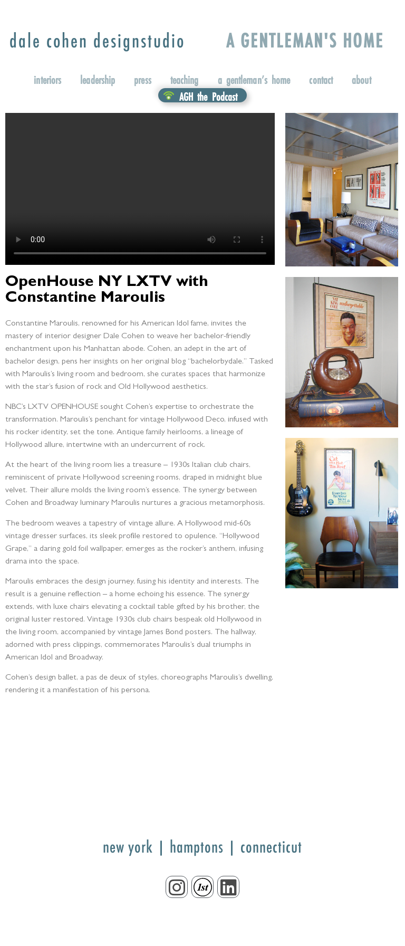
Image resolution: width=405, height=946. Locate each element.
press (142, 79)
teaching (184, 79)
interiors (47, 79)
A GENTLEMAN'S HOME (305, 41)
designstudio (97, 41)
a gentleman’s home (254, 79)
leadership (97, 79)
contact (321, 79)
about (361, 79)
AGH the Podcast (208, 96)
